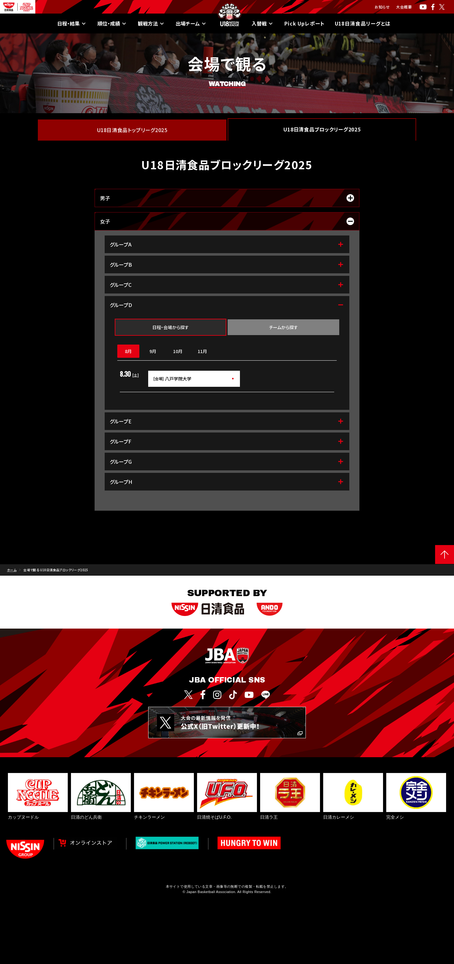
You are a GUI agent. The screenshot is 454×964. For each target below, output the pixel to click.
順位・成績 (112, 23)
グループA (227, 244)
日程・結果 (71, 23)
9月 (152, 351)
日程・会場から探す (170, 327)
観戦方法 (151, 23)
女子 (227, 221)
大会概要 (404, 6)
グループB (227, 264)
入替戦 (262, 23)
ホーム (11, 569)
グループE (227, 421)
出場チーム (191, 23)
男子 (227, 198)
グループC (227, 284)
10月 (178, 351)
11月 (202, 351)
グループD (227, 305)
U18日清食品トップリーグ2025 (132, 130)
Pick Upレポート (304, 23)
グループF (227, 441)
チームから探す (283, 327)
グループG (227, 461)
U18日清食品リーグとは (363, 23)
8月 (128, 351)
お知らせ (382, 6)
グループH (227, 481)
